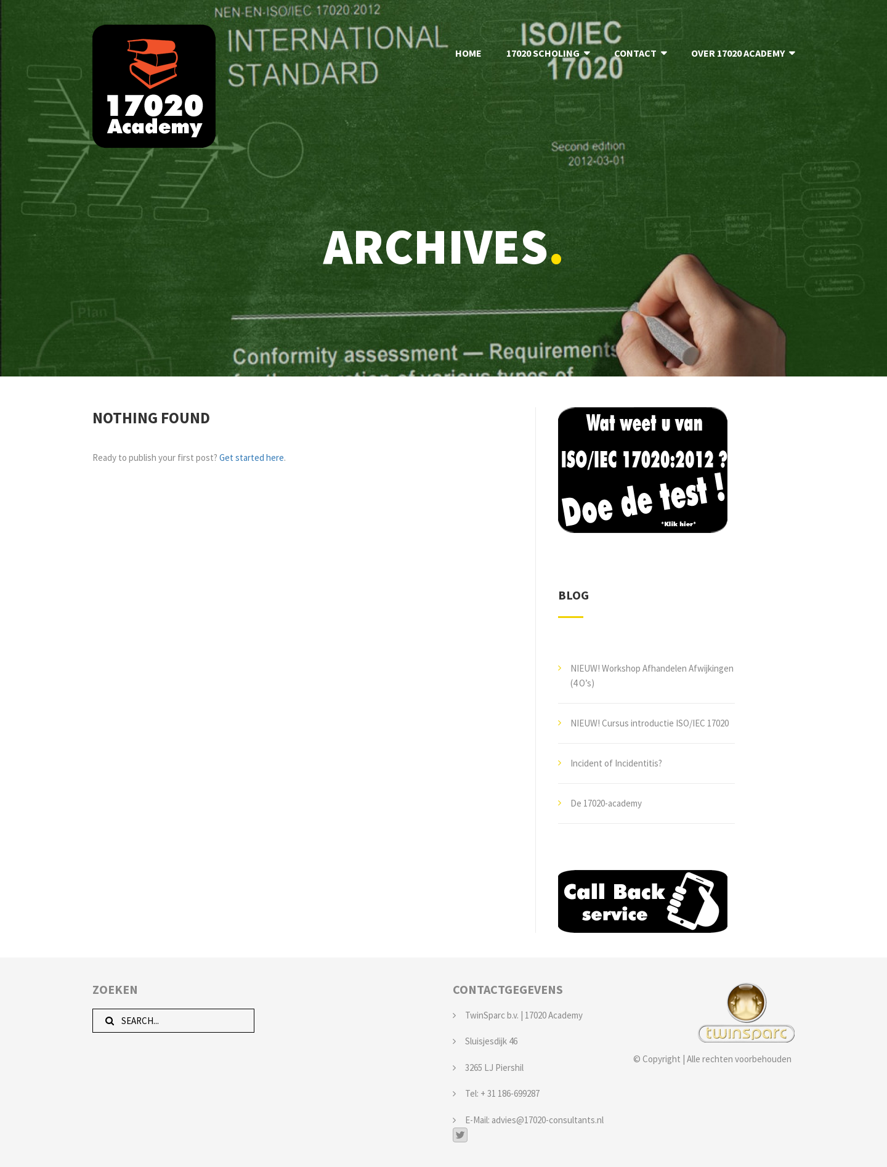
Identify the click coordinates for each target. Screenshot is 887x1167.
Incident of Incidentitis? (616, 763)
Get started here (251, 457)
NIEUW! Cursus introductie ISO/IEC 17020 (649, 723)
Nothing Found (151, 418)
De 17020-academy (606, 803)
